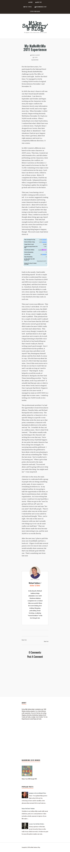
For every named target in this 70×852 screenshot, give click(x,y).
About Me (38, 2)
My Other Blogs (35, 11)
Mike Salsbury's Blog (35, 26)
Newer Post (24, 640)
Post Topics (28, 7)
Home (30, 2)
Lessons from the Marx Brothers (36, 824)
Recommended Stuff (41, 7)
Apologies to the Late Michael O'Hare (37, 793)
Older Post (46, 641)
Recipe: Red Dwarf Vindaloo (28, 808)
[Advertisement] (35, 748)
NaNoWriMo (35, 60)
